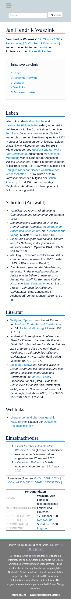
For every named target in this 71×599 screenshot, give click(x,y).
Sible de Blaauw (20, 364)
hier (34, 556)
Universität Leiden (39, 51)
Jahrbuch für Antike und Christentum (37, 324)
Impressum (18, 594)
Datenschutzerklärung (45, 594)
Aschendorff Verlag (32, 328)
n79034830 (23, 482)
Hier (48, 556)
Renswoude (13, 43)
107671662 (49, 478)
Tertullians (12, 133)
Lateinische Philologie (20, 125)
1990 (42, 43)
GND (37, 478)
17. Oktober (45, 39)
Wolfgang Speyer (21, 320)
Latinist (42, 47)
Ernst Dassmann (34, 283)
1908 (57, 39)
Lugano (54, 43)
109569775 (50, 482)
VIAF (38, 482)
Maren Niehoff (40, 377)
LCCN (10, 482)
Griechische (36, 121)
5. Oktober (31, 43)
